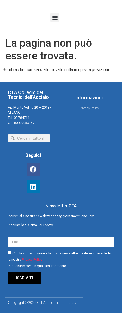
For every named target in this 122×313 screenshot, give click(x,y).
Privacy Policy (32, 259)
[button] (54, 17)
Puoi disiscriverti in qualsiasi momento (37, 266)
